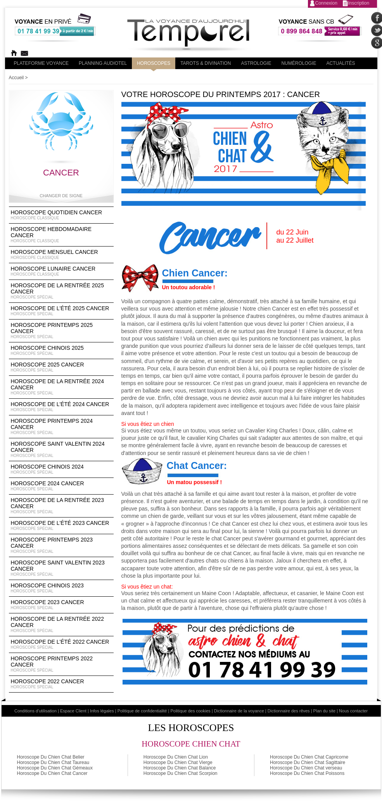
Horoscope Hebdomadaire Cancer (61, 235)
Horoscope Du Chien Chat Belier (51, 757)
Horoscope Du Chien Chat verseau (306, 768)
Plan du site (324, 711)
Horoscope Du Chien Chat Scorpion (180, 773)
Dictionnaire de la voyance (239, 711)
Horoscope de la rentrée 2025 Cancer (61, 291)
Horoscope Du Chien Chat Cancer (52, 773)
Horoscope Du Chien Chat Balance (179, 768)
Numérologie (298, 63)
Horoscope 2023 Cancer (61, 605)
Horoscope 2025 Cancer (61, 367)
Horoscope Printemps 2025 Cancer (61, 331)
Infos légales (102, 711)
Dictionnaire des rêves (289, 711)
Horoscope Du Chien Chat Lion (175, 757)
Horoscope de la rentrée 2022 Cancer (61, 625)
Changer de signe (61, 195)
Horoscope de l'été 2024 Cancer (61, 407)
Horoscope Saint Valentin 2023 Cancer (61, 568)
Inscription (359, 3)
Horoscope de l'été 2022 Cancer (61, 644)
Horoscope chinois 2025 (61, 350)
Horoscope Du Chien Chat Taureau (53, 762)
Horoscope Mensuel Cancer (61, 254)
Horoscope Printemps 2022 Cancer (61, 664)
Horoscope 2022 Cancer (61, 684)
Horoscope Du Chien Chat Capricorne (309, 757)
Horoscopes (153, 63)
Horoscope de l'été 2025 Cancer (61, 311)
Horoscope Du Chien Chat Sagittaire (307, 762)
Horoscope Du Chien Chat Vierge (178, 762)
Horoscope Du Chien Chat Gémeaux (55, 768)
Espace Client (73, 711)
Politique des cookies (190, 711)
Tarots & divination (205, 63)
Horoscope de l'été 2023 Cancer (61, 525)
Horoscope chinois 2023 (61, 588)
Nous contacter (353, 711)
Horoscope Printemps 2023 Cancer (61, 545)
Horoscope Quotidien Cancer (61, 215)
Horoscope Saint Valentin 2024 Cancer (61, 449)
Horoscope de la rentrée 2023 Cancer (61, 506)
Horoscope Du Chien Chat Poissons (307, 773)
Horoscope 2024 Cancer (61, 486)
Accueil (16, 77)
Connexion (326, 3)
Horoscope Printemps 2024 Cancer (61, 427)
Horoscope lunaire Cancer (61, 271)
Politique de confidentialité (142, 711)
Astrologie (256, 63)
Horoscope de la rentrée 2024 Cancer (61, 387)
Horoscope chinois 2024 (61, 469)
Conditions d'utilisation (35, 711)
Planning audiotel (103, 63)
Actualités (340, 63)
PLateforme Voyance (41, 63)
